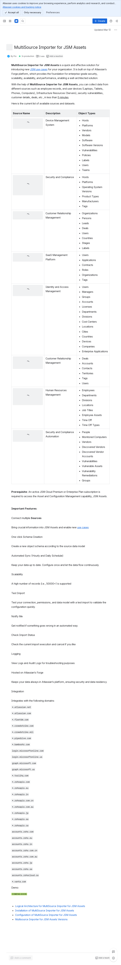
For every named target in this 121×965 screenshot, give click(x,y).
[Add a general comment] (21, 957)
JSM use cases (38, 69)
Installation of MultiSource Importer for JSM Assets (44, 910)
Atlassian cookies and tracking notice (22, 7)
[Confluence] (16, 21)
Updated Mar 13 (102, 29)
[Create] (99, 21)
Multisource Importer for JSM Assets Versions (41, 919)
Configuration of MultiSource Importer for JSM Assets (46, 914)
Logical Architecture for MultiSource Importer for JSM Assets (50, 906)
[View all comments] (113, 951)
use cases (83, 527)
